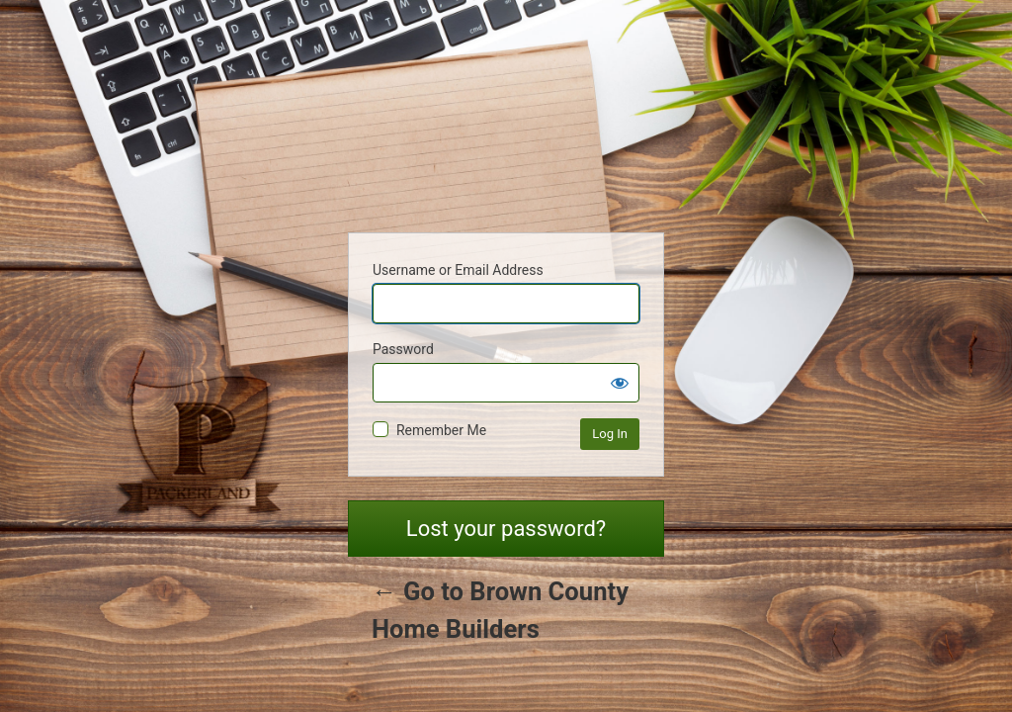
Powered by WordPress (506, 129)
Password (403, 349)
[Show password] (619, 382)
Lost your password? (506, 528)
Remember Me (441, 430)
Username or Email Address (458, 270)
